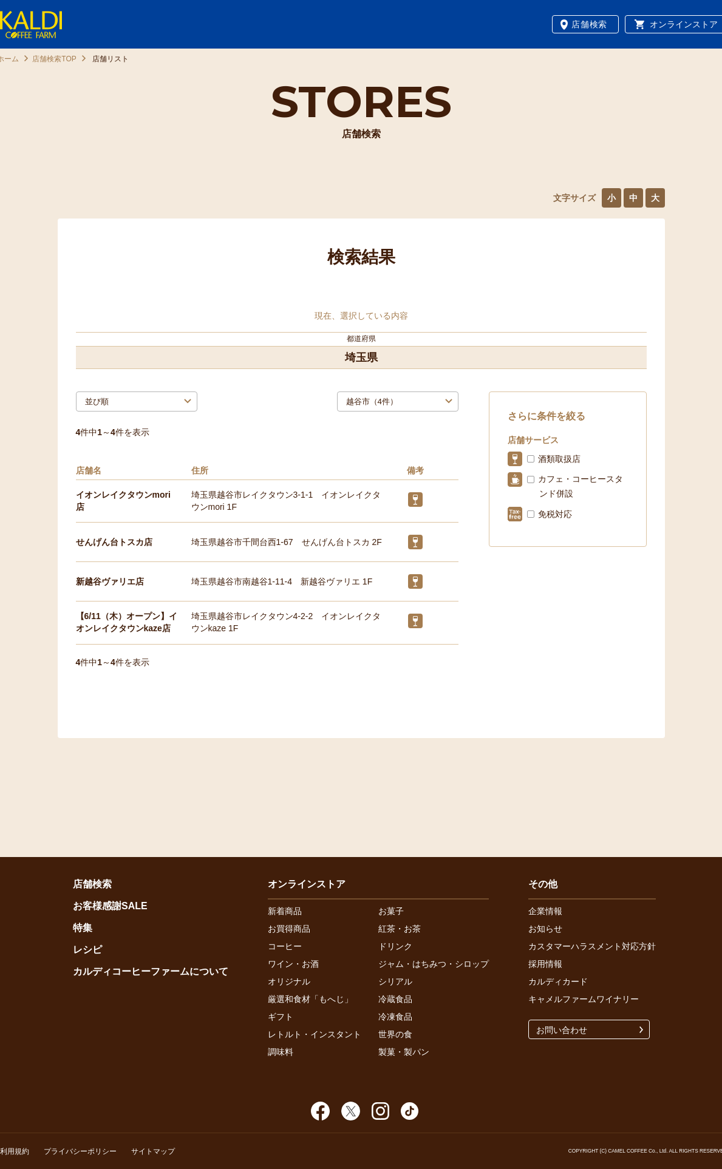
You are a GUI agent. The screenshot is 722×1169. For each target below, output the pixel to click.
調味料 (280, 1052)
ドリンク (395, 946)
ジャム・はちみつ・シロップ (433, 964)
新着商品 (285, 911)
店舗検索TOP (54, 59)
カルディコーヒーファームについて (150, 971)
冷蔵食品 (395, 999)
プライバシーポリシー (80, 1151)
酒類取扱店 (559, 459)
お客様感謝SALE (110, 906)
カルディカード (558, 981)
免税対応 (555, 514)
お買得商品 (289, 929)
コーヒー (285, 946)
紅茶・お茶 (399, 929)
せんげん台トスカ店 (114, 542)
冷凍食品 (395, 1017)
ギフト (280, 1017)
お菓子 (391, 911)
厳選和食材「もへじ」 (310, 999)
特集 (82, 928)
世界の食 (395, 1034)
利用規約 (14, 1151)
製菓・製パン (403, 1052)
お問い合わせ (561, 1030)
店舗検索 (589, 24)
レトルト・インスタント (314, 1034)
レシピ (87, 949)
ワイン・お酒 (293, 964)
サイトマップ (153, 1151)
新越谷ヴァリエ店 (110, 581)
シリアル (395, 981)
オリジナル (289, 981)
